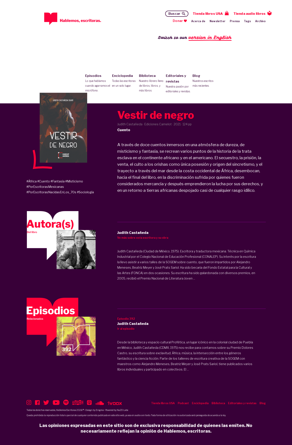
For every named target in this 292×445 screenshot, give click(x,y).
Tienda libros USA (208, 14)
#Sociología (85, 192)
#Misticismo (74, 181)
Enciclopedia (124, 81)
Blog (204, 81)
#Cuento (43, 181)
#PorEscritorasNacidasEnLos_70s (51, 192)
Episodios (97, 83)
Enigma (100, 410)
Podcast (183, 403)
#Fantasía (58, 181)
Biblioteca (151, 83)
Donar (178, 21)
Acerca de (198, 21)
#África (31, 181)
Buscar (174, 14)
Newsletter (217, 21)
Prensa (235, 21)
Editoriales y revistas (178, 84)
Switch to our (195, 38)
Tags (247, 21)
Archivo (260, 21)
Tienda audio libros (249, 14)
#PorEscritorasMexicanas (45, 187)
